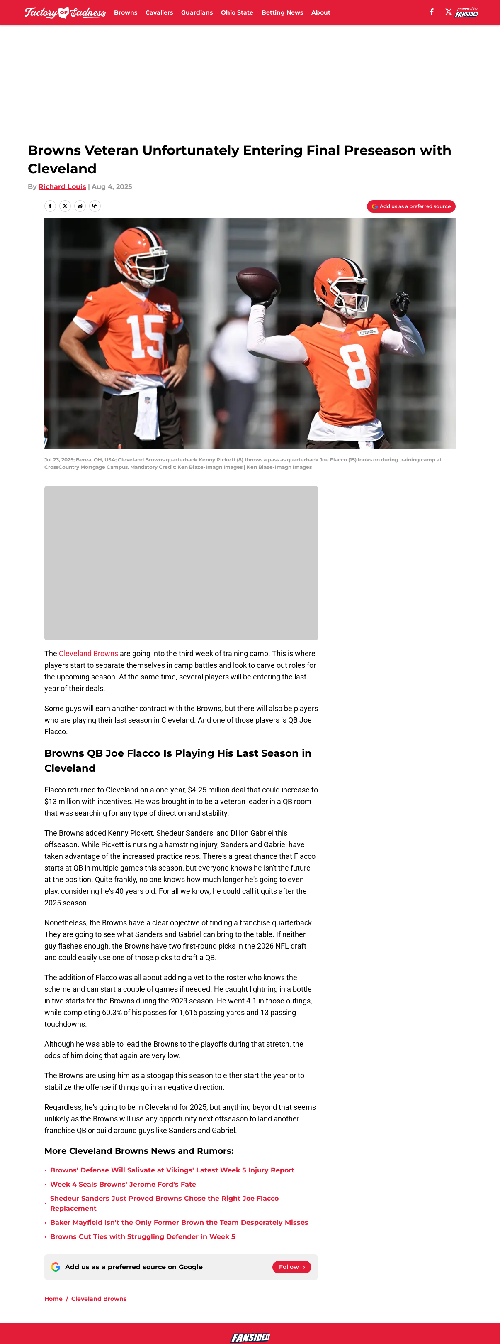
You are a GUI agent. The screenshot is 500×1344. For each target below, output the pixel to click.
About (320, 12)
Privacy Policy (266, 1292)
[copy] (95, 206)
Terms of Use (345, 1292)
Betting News (282, 12)
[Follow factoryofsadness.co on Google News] (291, 1186)
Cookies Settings (350, 1307)
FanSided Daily (69, 1292)
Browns (125, 12)
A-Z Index (260, 1307)
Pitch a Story (154, 1292)
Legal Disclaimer (72, 1307)
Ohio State (237, 12)
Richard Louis (62, 187)
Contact (257, 1276)
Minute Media (54, 1329)
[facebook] (432, 11)
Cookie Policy (433, 1292)
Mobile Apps (431, 1276)
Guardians (197, 12)
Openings (148, 1276)
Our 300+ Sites (347, 1276)
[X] (448, 11)
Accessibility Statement (172, 1307)
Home (53, 1218)
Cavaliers (159, 12)
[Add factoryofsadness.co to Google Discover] (411, 206)
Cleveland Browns (88, 653)
